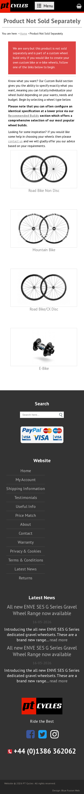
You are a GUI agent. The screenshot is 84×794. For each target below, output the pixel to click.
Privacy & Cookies (25, 551)
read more (58, 640)
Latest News (25, 569)
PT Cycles (28, 783)
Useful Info (26, 506)
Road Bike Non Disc (43, 190)
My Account (25, 479)
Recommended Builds (23, 116)
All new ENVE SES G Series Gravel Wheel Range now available (42, 610)
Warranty (26, 542)
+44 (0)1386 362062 (42, 750)
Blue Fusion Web (70, 790)
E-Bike (44, 368)
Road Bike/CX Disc (44, 309)
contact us (15, 141)
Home (23, 33)
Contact (25, 533)
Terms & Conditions (25, 560)
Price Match (25, 515)
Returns (25, 578)
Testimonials (25, 497)
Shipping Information (25, 488)
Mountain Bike (43, 249)
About (25, 524)
